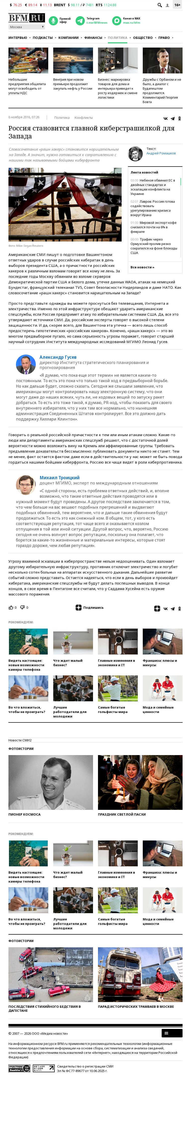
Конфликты (84, 117)
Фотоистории (21, 749)
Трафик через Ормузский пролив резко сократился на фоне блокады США (154, 246)
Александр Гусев (58, 357)
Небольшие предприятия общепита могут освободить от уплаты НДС (27, 86)
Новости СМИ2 (19, 740)
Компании (68, 37)
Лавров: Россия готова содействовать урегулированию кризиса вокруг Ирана (153, 208)
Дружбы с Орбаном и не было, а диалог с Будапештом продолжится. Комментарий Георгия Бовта (162, 90)
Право (164, 37)
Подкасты (43, 37)
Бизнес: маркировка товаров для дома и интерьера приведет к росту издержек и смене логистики (118, 88)
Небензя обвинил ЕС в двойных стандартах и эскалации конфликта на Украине (153, 187)
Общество (143, 37)
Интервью (17, 37)
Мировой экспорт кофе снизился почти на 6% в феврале (154, 227)
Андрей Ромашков (161, 153)
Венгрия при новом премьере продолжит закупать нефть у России (72, 84)
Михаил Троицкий (60, 477)
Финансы (93, 37)
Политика (117, 37)
